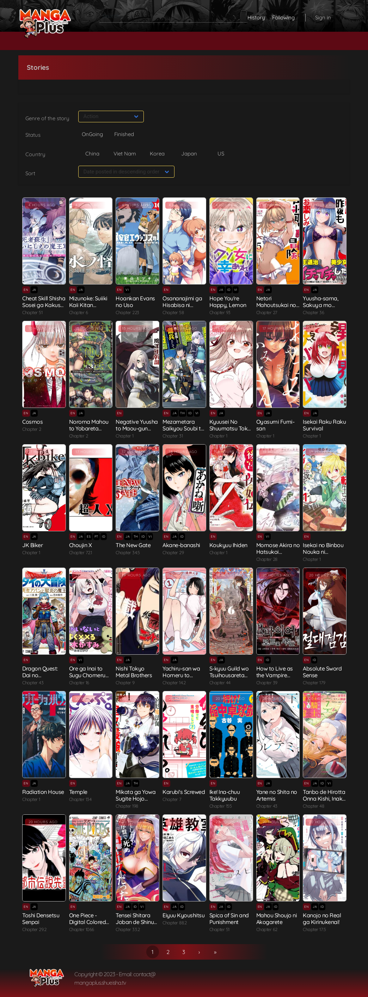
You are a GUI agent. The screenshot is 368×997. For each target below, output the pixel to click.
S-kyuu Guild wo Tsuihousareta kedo (229, 675)
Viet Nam (125, 153)
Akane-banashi (181, 545)
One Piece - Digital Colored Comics (87, 922)
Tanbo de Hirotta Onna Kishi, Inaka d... (324, 798)
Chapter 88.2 (174, 922)
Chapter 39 (266, 682)
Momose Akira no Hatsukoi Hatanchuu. (278, 552)
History (256, 17)
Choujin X (80, 545)
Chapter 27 (266, 312)
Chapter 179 (314, 682)
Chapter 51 (32, 312)
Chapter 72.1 (80, 552)
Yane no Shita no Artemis (276, 795)
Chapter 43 (32, 682)
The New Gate (133, 545)
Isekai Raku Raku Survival (324, 425)
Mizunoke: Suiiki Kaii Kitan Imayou (88, 305)
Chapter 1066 (81, 929)
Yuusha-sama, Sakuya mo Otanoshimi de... (322, 305)
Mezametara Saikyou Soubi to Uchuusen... (183, 428)
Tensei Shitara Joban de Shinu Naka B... (135, 922)
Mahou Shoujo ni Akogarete (276, 918)
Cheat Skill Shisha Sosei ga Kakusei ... (43, 305)
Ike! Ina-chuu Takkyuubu (224, 795)
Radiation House (43, 791)
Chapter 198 (127, 806)
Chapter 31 (172, 436)
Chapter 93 (220, 312)
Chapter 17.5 (314, 929)
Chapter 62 (266, 929)
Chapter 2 (31, 429)
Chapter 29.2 (34, 929)
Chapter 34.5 (128, 552)
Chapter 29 (173, 552)
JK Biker (32, 545)
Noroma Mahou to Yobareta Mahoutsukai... (89, 428)
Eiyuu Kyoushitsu (183, 915)
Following (283, 17)
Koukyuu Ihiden (228, 545)
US (220, 153)
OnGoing (92, 134)
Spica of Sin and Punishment (229, 918)
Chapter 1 (125, 436)
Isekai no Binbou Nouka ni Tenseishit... (323, 552)
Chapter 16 (79, 682)
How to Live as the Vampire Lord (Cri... (274, 675)
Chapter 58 (173, 312)
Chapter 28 (266, 559)
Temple (78, 791)
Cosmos (32, 421)
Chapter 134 (80, 799)
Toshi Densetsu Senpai (40, 918)
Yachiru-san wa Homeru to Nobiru (181, 675)
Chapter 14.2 (173, 682)
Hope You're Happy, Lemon (227, 301)
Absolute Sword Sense (322, 672)
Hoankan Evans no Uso (135, 301)
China (92, 153)
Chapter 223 (127, 312)
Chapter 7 (172, 799)
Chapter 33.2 (128, 929)
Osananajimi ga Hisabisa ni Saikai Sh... (182, 305)
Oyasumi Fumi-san (275, 425)
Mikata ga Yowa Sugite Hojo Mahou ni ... (135, 798)
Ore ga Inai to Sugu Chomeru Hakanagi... (87, 675)
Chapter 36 (313, 312)
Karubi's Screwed (183, 791)
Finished (124, 134)
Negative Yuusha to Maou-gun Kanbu (137, 428)
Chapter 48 (313, 806)
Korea (157, 153)
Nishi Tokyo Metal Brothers (134, 672)
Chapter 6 (78, 312)
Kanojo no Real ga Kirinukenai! (322, 918)
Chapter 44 (220, 682)
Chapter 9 (125, 682)
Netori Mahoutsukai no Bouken (276, 305)
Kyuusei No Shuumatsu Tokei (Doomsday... (230, 428)
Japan (189, 153)
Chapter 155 (220, 806)
